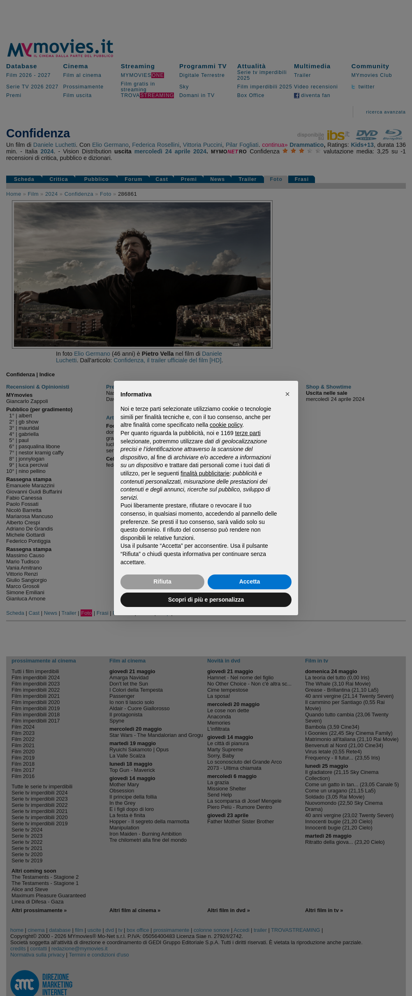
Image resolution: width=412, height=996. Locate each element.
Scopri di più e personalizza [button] (206, 599)
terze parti (248, 433)
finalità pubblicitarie (205, 473)
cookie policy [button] (226, 425)
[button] (287, 394)
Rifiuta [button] (162, 581)
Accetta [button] (249, 581)
